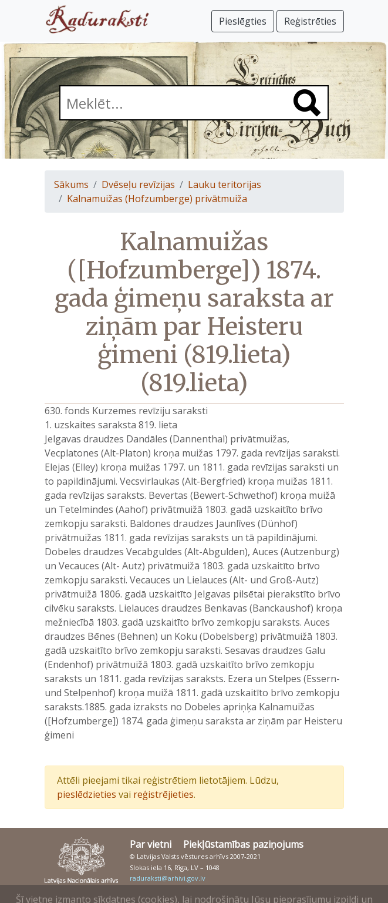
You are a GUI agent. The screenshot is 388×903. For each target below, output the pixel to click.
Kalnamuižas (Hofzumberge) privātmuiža (157, 198)
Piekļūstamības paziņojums (243, 844)
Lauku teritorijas (224, 184)
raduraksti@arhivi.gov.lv (167, 878)
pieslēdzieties (86, 794)
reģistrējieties (163, 794)
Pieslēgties (242, 21)
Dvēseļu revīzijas (138, 184)
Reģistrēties (310, 21)
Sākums (71, 184)
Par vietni (150, 844)
